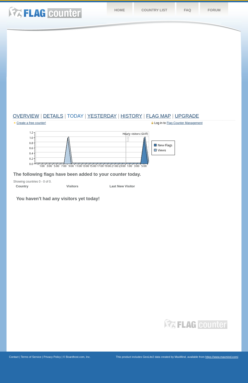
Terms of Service (31, 356)
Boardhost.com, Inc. (78, 356)
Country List (154, 10)
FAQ (187, 10)
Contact (14, 356)
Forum (214, 10)
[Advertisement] (124, 73)
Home (119, 10)
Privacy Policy (52, 356)
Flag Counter (45, 12)
